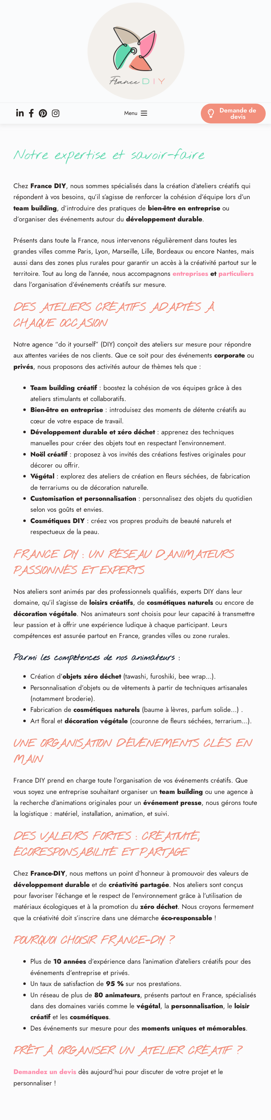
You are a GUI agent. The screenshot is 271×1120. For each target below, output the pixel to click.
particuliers (236, 273)
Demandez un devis (44, 1072)
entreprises (190, 273)
